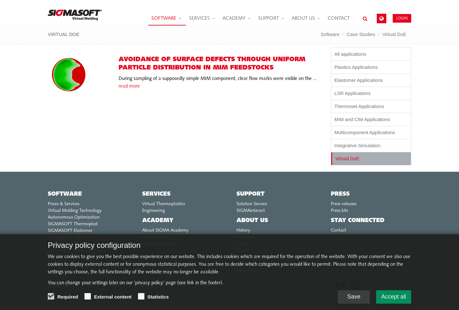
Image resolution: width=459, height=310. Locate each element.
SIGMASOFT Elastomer (70, 230)
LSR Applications (352, 93)
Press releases (343, 204)
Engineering (153, 210)
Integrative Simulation (357, 145)
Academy (233, 18)
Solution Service (252, 204)
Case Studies (361, 34)
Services (199, 18)
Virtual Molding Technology (75, 210)
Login (402, 18)
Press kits (339, 210)
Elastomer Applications (358, 80)
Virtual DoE (394, 34)
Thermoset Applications (359, 106)
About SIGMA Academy (165, 230)
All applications (350, 54)
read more (129, 86)
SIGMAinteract (251, 210)
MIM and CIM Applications (362, 119)
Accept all (393, 297)
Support (268, 18)
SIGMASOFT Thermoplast (73, 224)
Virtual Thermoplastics (163, 204)
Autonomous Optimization (74, 217)
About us (303, 18)
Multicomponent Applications (364, 132)
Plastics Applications (356, 67)
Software (163, 18)
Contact (339, 18)
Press (340, 194)
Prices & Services (63, 204)
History (243, 230)
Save (353, 297)
